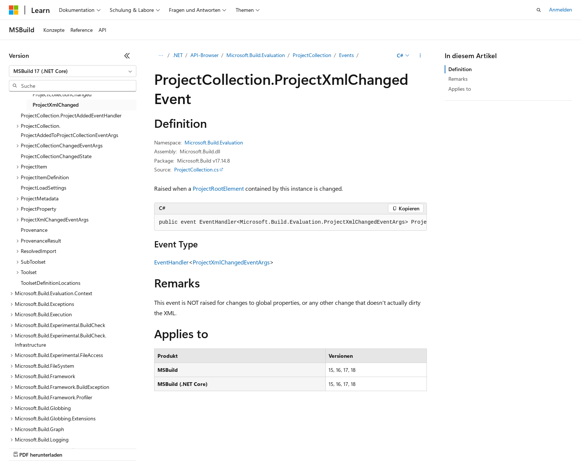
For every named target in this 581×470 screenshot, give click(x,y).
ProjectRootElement (218, 188)
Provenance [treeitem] (34, 229)
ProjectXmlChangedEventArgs (231, 262)
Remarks (458, 78)
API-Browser (204, 55)
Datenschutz (189, 447)
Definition (460, 69)
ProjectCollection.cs (196, 169)
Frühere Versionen (89, 447)
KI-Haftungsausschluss (34, 447)
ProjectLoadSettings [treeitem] (43, 187)
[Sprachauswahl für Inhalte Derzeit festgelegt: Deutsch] (26, 430)
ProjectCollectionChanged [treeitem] (62, 94)
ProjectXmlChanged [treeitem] (56, 104)
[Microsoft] (14, 10)
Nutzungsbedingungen (316, 447)
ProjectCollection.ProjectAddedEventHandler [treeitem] (71, 115)
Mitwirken (155, 447)
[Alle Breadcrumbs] (160, 55)
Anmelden (560, 9)
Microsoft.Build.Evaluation (255, 55)
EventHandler (171, 262)
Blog (124, 447)
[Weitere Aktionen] (420, 55)
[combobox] (72, 71)
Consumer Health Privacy (246, 447)
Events (346, 55)
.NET (178, 55)
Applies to (459, 88)
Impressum (363, 447)
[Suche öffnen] (538, 10)
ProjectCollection (312, 55)
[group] (290, 222)
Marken (398, 447)
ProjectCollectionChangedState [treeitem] (56, 156)
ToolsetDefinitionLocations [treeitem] (50, 282)
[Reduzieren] (127, 55)
